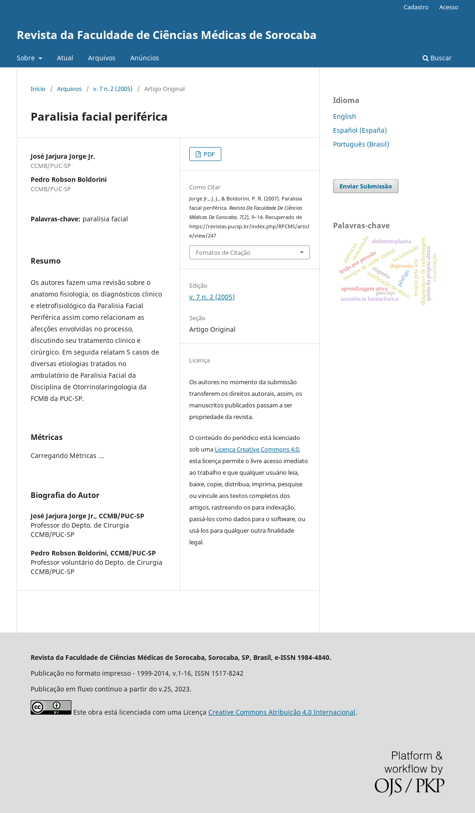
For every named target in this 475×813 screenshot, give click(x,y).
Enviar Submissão (366, 186)
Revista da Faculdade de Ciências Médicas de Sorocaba (167, 34)
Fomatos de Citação (223, 252)
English (344, 116)
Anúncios (144, 57)
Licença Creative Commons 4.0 (257, 449)
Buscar (437, 57)
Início (38, 88)
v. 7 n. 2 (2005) (113, 88)
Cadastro (416, 7)
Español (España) (360, 130)
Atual (65, 57)
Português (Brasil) (361, 144)
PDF (208, 154)
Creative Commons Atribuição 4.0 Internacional (281, 712)
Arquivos (102, 57)
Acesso (448, 7)
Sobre (27, 57)
